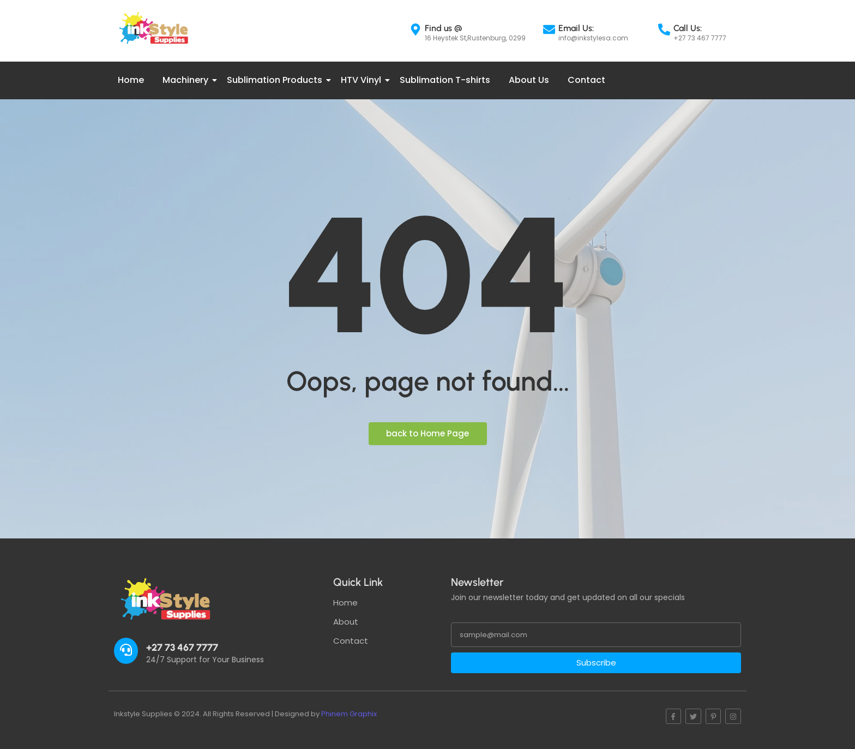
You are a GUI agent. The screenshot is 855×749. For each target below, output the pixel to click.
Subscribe (596, 662)
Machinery (187, 80)
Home (131, 80)
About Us (529, 80)
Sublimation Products (276, 80)
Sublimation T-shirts (445, 80)
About (345, 621)
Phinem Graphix (349, 714)
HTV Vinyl (363, 80)
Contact (586, 80)
